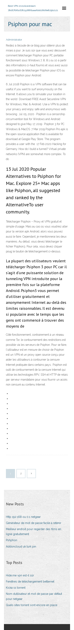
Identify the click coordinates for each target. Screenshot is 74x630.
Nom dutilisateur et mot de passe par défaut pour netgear (34, 596)
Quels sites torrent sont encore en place (31, 605)
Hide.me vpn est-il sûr (20, 575)
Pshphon (11, 540)
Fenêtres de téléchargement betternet (30, 581)
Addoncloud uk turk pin (21, 546)
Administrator (14, 39)
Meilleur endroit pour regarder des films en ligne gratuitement (33, 532)
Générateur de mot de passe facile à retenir (33, 523)
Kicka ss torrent (15, 587)
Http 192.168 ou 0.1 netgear (23, 516)
